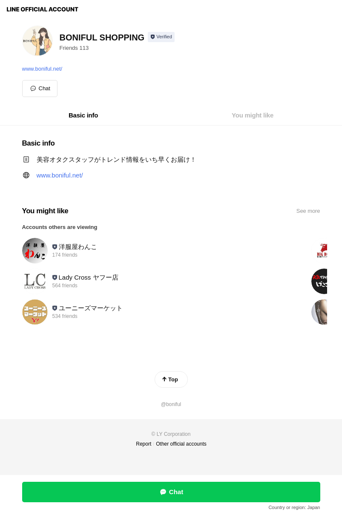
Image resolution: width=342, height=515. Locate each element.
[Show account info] (161, 37)
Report (143, 444)
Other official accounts (181, 444)
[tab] (83, 115)
